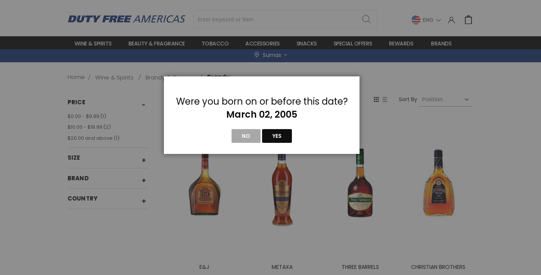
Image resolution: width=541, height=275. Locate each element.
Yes (277, 136)
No (246, 136)
